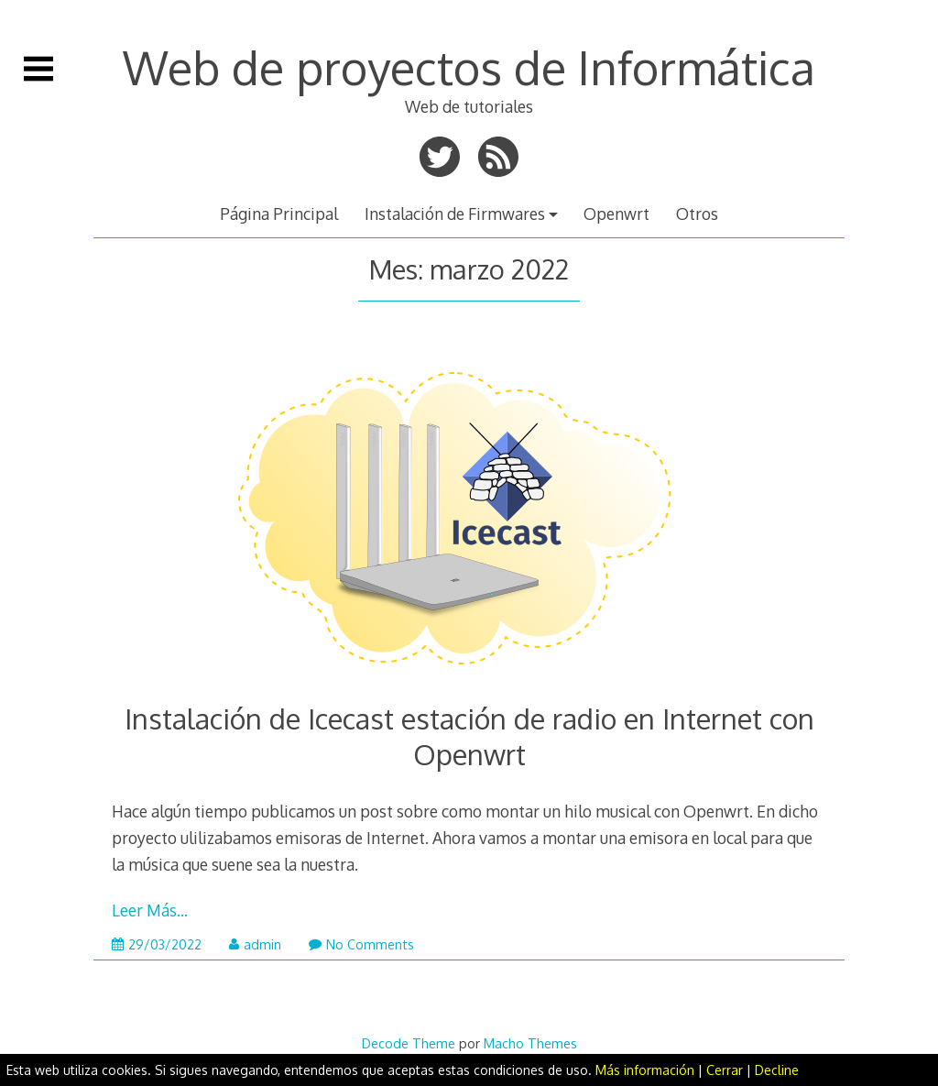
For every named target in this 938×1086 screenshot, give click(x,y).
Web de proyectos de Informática (469, 67)
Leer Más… (150, 910)
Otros (697, 213)
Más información (644, 1070)
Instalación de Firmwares (455, 213)
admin (255, 944)
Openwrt (616, 213)
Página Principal (279, 213)
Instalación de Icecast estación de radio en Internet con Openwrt (469, 735)
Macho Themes (530, 1043)
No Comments (361, 944)
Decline (777, 1070)
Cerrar (724, 1070)
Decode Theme (408, 1043)
